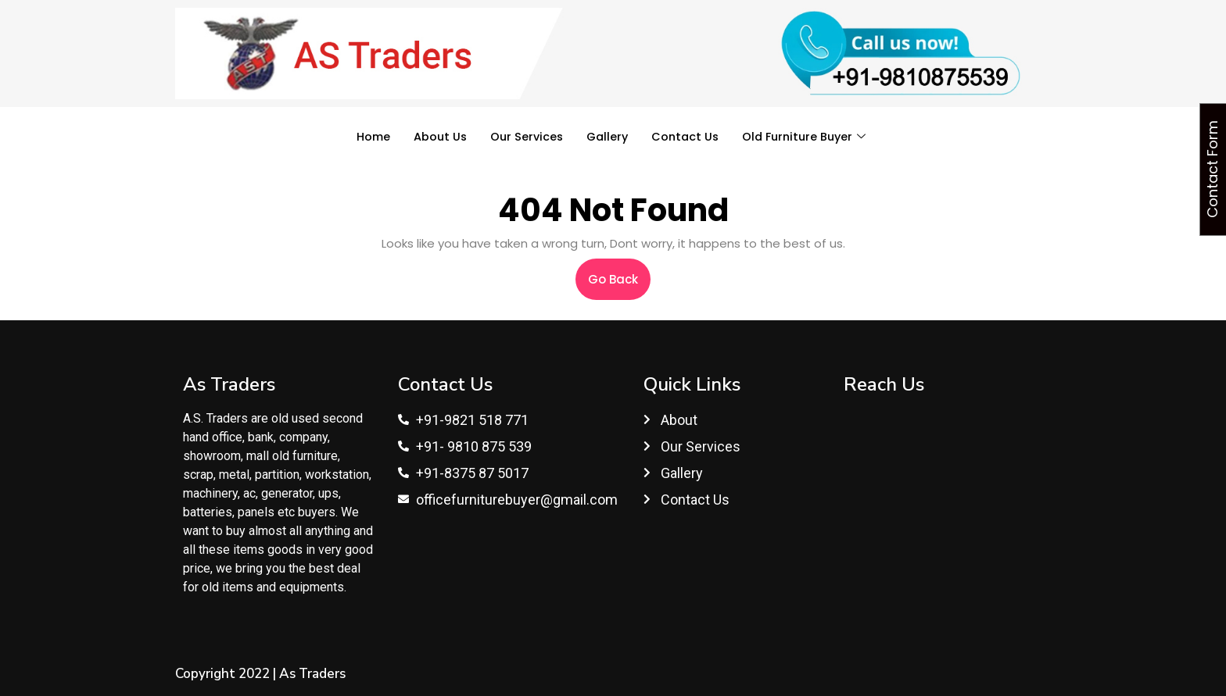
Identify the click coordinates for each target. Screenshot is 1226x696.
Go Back (619, 273)
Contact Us (686, 136)
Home (366, 136)
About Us (434, 136)
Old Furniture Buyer (808, 136)
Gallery (606, 136)
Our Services (523, 136)
